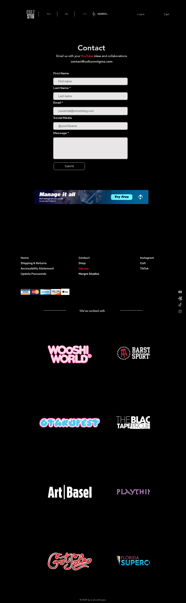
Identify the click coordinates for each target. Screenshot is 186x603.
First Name (61, 73)
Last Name (61, 88)
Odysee (84, 268)
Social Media (62, 117)
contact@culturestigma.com (92, 61)
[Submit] (69, 166)
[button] (168, 14)
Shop (82, 263)
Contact (84, 258)
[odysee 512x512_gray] (180, 298)
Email (57, 102)
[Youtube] (180, 292)
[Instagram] (180, 311)
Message (60, 133)
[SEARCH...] (119, 14)
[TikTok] (180, 305)
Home (25, 258)
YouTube (87, 56)
